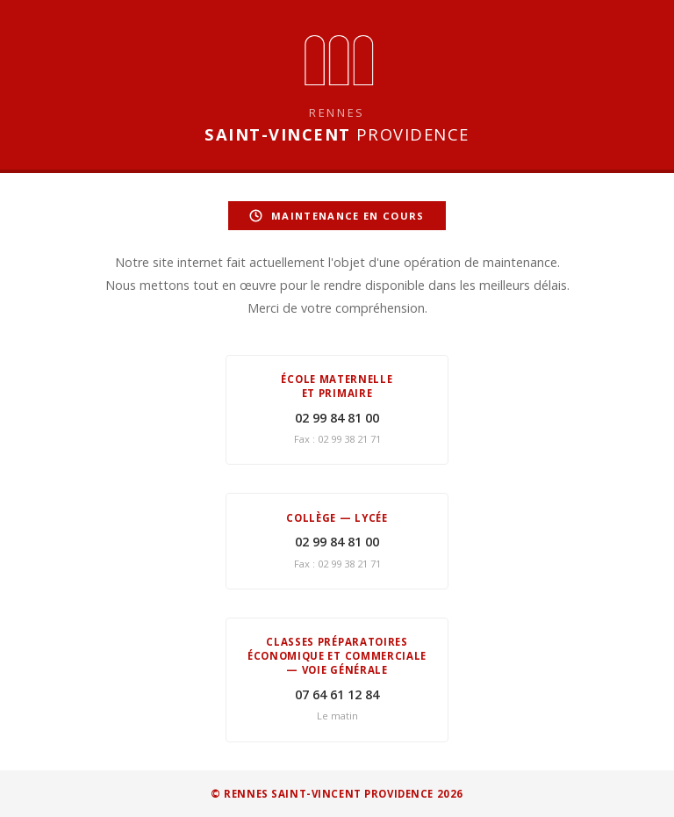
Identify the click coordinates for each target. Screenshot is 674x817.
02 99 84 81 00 (337, 417)
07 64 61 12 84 (337, 694)
